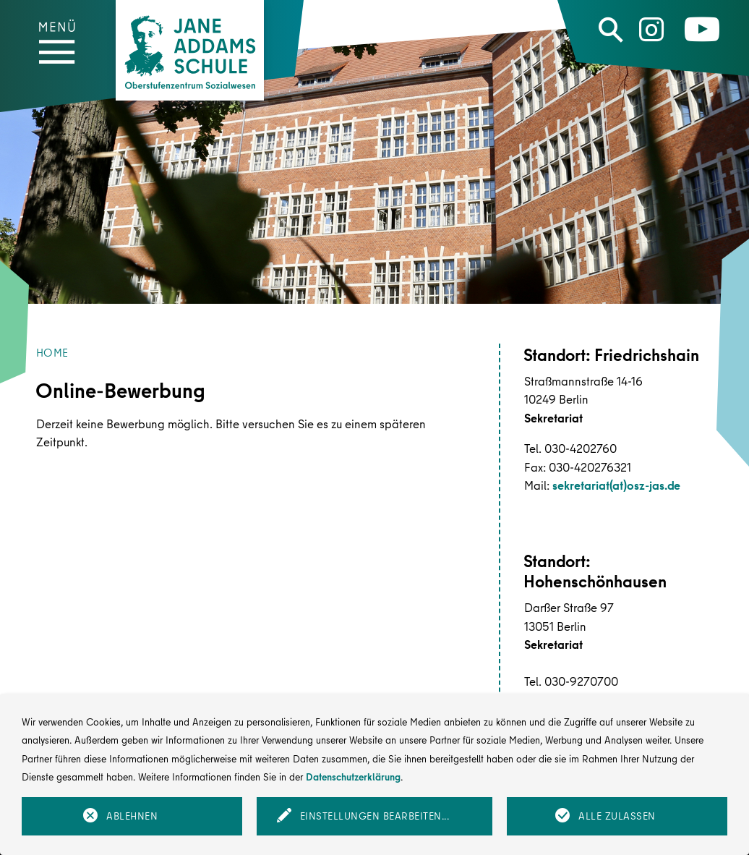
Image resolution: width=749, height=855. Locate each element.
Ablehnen (132, 816)
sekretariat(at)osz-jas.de (616, 485)
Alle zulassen (617, 816)
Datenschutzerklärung (353, 777)
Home (52, 352)
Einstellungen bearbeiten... (375, 816)
